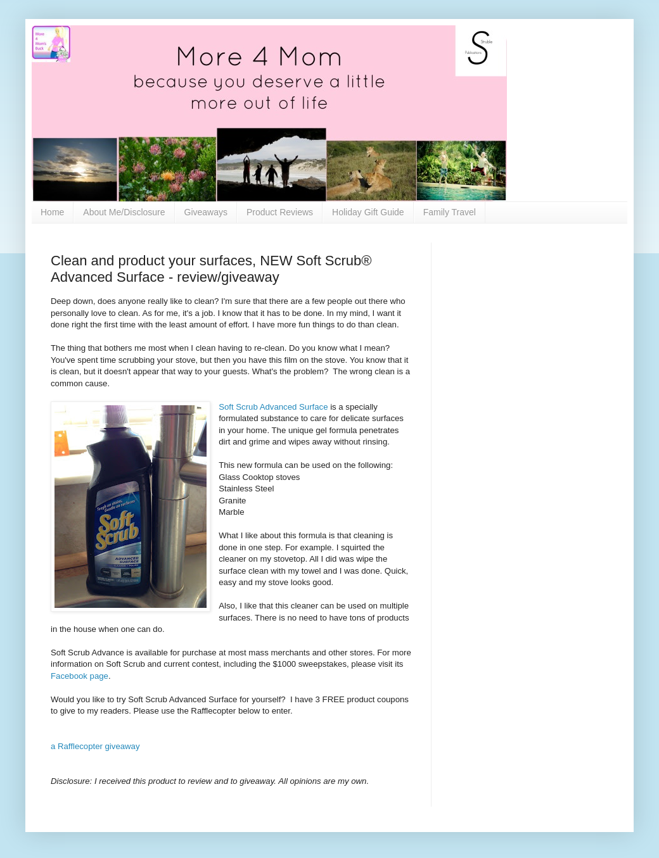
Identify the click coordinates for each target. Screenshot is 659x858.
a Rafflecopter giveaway (95, 746)
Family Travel (449, 212)
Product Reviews (279, 212)
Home (52, 212)
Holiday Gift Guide (368, 212)
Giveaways (205, 212)
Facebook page (79, 676)
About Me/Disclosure (124, 212)
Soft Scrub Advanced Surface (273, 407)
